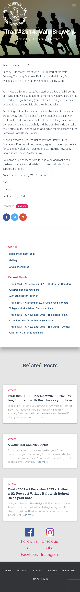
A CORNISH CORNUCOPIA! (23, 296)
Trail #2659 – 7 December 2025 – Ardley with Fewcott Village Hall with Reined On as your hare (38, 493)
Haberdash (68, 570)
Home (8, 570)
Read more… (39, 417)
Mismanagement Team (22, 253)
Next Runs (22, 570)
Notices (22, 206)
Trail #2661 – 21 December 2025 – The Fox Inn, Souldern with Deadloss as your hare (40, 398)
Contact (38, 570)
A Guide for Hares (19, 267)
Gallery (13, 260)
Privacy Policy (40, 579)
